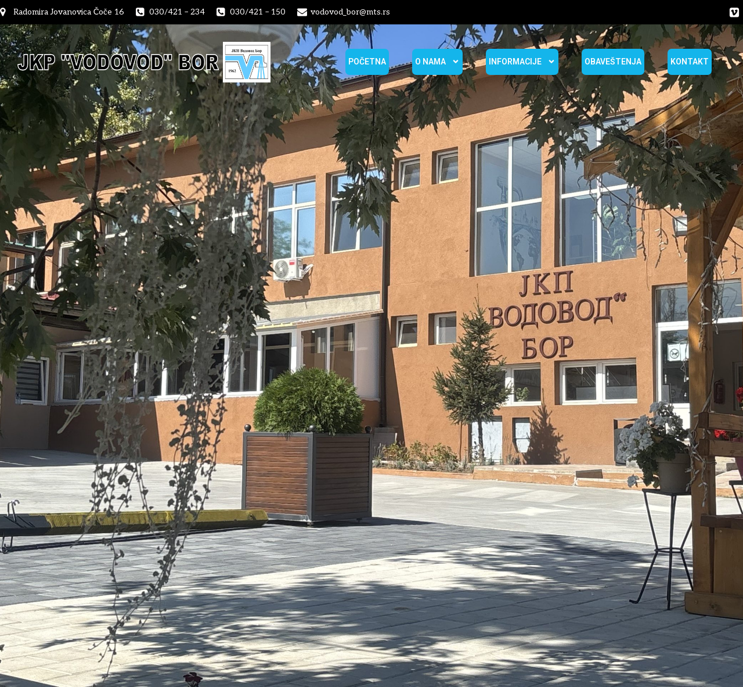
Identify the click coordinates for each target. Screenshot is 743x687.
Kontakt (689, 61)
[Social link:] (734, 12)
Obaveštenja (613, 61)
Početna (367, 61)
